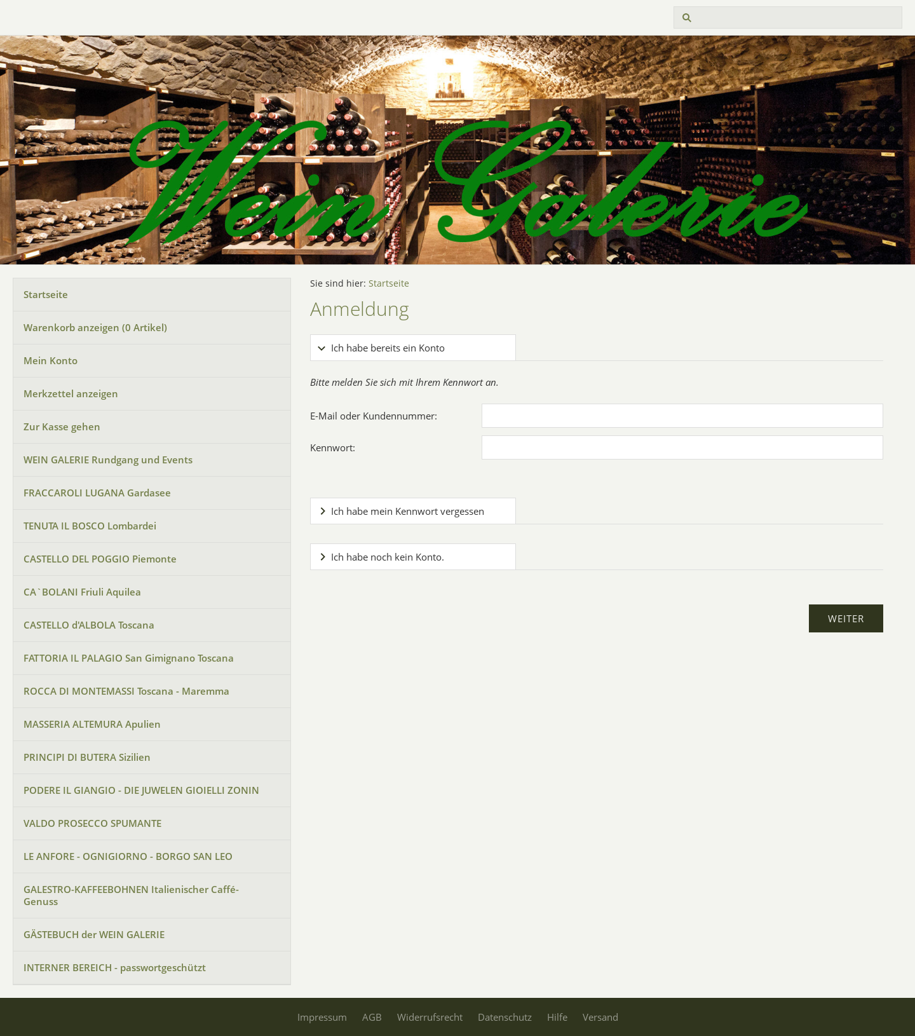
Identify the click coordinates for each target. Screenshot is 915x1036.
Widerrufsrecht (430, 1017)
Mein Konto (51, 360)
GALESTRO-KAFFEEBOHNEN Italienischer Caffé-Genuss (131, 895)
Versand (600, 1017)
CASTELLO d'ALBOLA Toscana (89, 624)
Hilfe (557, 1017)
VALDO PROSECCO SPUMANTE (92, 823)
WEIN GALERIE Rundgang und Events (108, 459)
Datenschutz (505, 1017)
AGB (372, 1017)
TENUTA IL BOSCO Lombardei (90, 525)
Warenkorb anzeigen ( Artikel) (95, 327)
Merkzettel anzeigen (71, 393)
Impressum (322, 1017)
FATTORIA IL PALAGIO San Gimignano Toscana (129, 657)
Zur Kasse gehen (62, 426)
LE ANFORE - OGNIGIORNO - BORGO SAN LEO (128, 856)
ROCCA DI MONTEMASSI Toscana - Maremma (126, 691)
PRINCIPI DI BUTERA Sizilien (87, 757)
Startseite (46, 294)
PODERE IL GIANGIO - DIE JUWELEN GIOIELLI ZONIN (141, 790)
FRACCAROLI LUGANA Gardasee (97, 492)
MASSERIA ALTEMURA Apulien (92, 724)
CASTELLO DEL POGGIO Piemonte (100, 558)
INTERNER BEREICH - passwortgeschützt (115, 967)
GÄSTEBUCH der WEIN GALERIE (94, 934)
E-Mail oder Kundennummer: (373, 415)
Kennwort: (332, 447)
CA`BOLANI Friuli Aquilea (82, 591)
